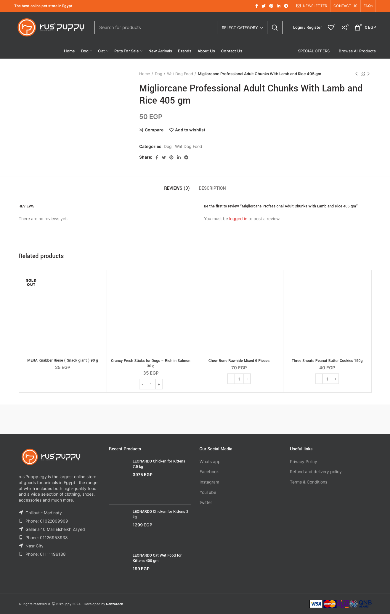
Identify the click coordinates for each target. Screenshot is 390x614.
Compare (154, 130)
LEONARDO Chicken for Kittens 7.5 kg (159, 464)
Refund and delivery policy (316, 471)
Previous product (356, 74)
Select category (240, 27)
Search (274, 27)
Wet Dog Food (180, 73)
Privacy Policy (303, 461)
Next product (368, 74)
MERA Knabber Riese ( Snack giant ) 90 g (62, 360)
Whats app (210, 461)
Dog (158, 73)
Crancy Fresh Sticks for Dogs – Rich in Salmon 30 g (150, 363)
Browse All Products (357, 51)
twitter (206, 502)
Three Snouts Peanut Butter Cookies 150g (327, 360)
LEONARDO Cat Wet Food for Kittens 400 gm (157, 558)
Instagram (209, 481)
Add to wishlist (190, 130)
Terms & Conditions (308, 481)
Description (212, 188)
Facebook (209, 471)
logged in (238, 218)
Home (144, 73)
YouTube (208, 492)
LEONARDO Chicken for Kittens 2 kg (160, 514)
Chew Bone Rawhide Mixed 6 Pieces (238, 360)
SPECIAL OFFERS (314, 51)
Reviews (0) (177, 188)
